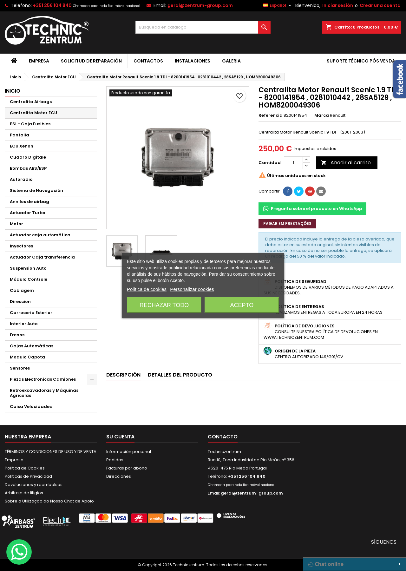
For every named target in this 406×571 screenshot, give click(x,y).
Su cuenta (120, 436)
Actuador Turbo (27, 213)
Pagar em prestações (287, 223)
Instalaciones (192, 61)
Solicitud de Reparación (91, 61)
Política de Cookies (25, 468)
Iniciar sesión (337, 5)
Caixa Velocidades (31, 407)
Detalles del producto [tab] (180, 374)
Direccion (20, 302)
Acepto (242, 305)
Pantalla (19, 135)
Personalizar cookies (192, 289)
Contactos (148, 61)
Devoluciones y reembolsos (33, 485)
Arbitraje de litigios (24, 493)
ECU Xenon (21, 146)
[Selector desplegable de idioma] (278, 5)
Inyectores (21, 246)
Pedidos (114, 460)
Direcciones (118, 476)
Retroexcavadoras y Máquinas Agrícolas (44, 392)
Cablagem (22, 290)
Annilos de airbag (29, 202)
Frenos (17, 335)
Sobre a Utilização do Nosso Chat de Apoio (49, 501)
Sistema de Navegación (36, 190)
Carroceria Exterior (31, 313)
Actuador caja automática (40, 235)
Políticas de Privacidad (28, 476)
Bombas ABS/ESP (28, 168)
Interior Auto (24, 324)
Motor (16, 224)
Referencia (271, 115)
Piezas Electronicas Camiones (43, 379)
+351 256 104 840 (52, 5)
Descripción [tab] (123, 374)
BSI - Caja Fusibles (30, 124)
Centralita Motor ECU (33, 113)
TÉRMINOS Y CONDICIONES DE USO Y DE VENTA (50, 452)
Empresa (39, 61)
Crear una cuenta (380, 5)
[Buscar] (203, 27)
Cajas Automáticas (31, 346)
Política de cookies (147, 289)
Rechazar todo (164, 305)
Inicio (12, 91)
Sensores (20, 368)
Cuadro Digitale (28, 157)
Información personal (128, 452)
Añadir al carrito (346, 162)
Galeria (231, 61)
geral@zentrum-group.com (200, 5)
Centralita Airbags (31, 102)
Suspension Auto (28, 268)
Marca (321, 115)
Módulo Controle (28, 279)
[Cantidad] (293, 162)
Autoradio (21, 179)
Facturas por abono (126, 468)
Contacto (223, 436)
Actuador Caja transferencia (42, 257)
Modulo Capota (27, 357)
